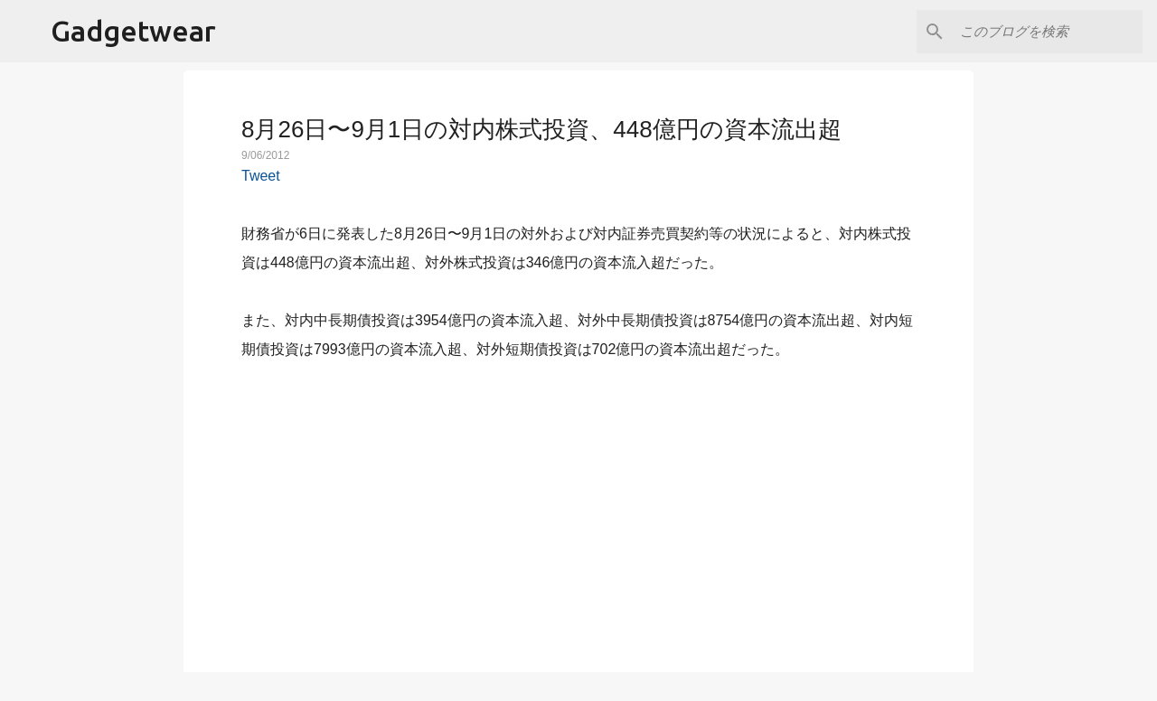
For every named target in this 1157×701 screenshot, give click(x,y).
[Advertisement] (578, 506)
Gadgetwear (133, 30)
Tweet (260, 175)
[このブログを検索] (1048, 31)
